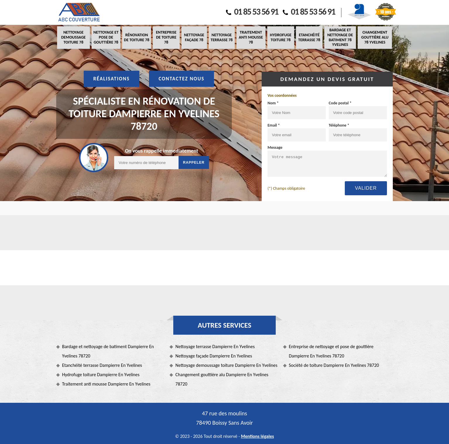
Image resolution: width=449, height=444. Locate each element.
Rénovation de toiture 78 (136, 37)
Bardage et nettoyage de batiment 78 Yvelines (340, 37)
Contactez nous (181, 79)
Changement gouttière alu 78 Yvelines (374, 37)
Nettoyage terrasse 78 (221, 37)
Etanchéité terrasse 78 (309, 37)
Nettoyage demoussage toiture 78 (73, 37)
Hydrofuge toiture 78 (280, 37)
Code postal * (340, 103)
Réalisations (111, 79)
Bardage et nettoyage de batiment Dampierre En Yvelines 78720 (108, 351)
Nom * (273, 103)
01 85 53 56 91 (252, 11)
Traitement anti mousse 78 (251, 37)
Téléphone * (339, 125)
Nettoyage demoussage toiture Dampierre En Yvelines (226, 365)
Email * (274, 125)
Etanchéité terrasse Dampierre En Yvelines (102, 365)
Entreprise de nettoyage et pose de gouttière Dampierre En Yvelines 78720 (331, 351)
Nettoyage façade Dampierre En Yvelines (213, 356)
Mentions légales (257, 436)
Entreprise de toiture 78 (166, 37)
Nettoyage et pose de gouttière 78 (106, 37)
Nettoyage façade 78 (194, 37)
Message (275, 147)
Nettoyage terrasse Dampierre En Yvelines (215, 346)
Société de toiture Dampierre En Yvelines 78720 (334, 365)
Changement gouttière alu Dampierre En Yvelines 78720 (221, 379)
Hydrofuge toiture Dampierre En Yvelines (100, 374)
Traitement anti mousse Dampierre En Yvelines (106, 384)
